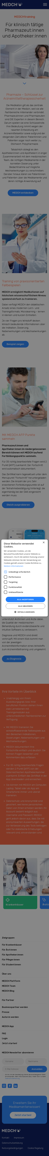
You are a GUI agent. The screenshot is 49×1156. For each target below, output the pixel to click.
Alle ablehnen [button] (25, 606)
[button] (24, 612)
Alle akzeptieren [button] (25, 599)
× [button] (44, 543)
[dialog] (24, 578)
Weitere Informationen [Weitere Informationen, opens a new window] (13, 566)
